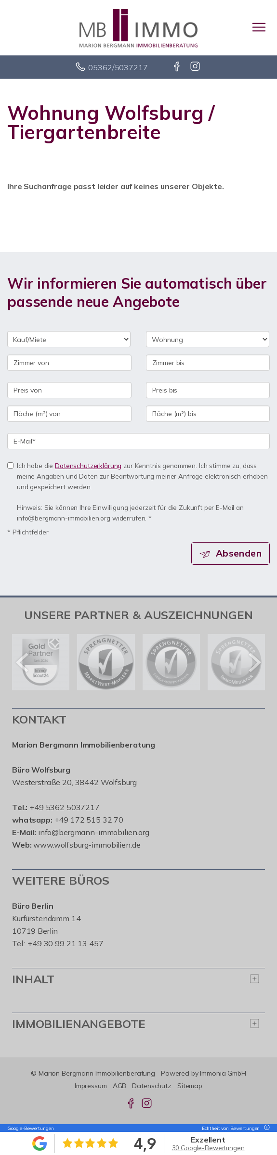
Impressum (91, 1085)
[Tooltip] (265, 1128)
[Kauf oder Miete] (69, 339)
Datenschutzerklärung (88, 465)
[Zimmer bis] (208, 363)
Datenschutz (151, 1085)
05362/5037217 (117, 67)
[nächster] (254, 662)
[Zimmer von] (69, 363)
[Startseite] (138, 27)
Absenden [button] (239, 553)
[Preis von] (69, 390)
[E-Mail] (138, 441)
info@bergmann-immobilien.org (93, 832)
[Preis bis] (208, 390)
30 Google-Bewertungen (208, 1148)
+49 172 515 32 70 (89, 820)
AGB (120, 1085)
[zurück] (23, 662)
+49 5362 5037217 (64, 807)
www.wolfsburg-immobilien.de (86, 845)
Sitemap (189, 1085)
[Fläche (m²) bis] (208, 414)
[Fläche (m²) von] (69, 414)
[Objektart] (207, 339)
